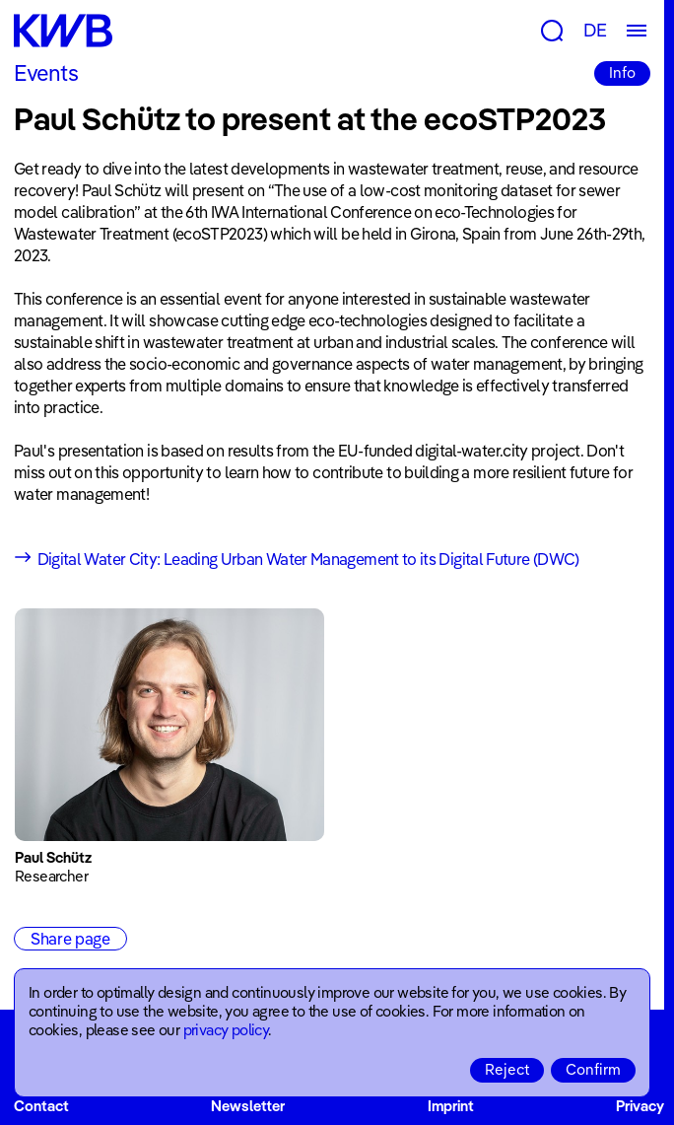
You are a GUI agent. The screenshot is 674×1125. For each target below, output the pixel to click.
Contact (41, 1105)
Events (46, 73)
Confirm (593, 1069)
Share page (70, 939)
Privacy (640, 1105)
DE (595, 30)
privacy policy (226, 1029)
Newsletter (248, 1105)
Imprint (451, 1105)
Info (622, 72)
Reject (507, 1069)
